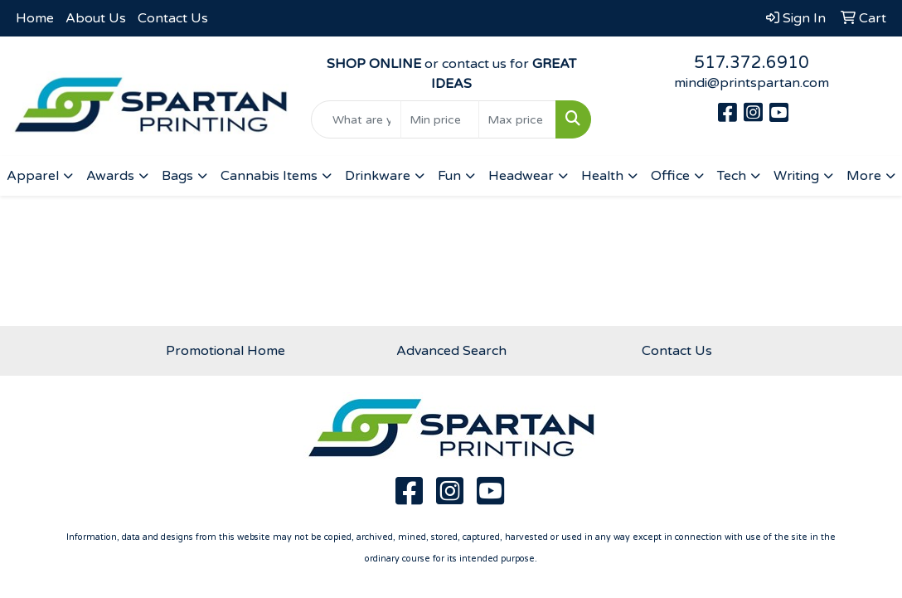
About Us (95, 18)
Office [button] (670, 176)
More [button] (863, 176)
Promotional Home (225, 351)
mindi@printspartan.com (751, 83)
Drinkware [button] (377, 176)
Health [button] (602, 176)
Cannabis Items (269, 176)
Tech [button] (731, 176)
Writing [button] (796, 176)
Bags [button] (177, 176)
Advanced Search (451, 351)
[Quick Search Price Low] (439, 119)
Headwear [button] (521, 176)
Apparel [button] (33, 176)
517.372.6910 (751, 63)
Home (35, 18)
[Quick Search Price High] (517, 119)
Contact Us (173, 18)
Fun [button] (449, 176)
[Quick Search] (356, 119)
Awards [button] (110, 176)
